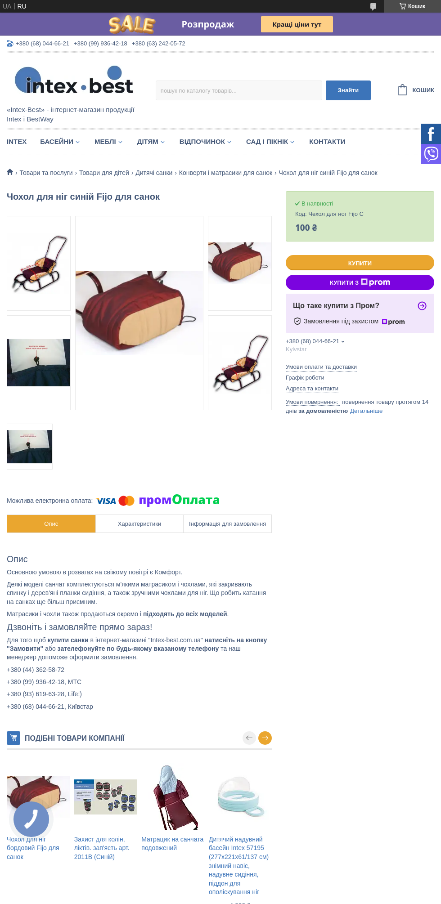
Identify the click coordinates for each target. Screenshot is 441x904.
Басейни (56, 141)
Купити (360, 263)
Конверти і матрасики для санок (225, 172)
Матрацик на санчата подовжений (172, 844)
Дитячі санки (153, 172)
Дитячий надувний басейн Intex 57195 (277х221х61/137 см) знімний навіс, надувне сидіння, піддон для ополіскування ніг (239, 866)
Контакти (327, 141)
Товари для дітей (104, 172)
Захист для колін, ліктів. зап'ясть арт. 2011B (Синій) (102, 848)
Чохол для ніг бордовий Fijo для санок (33, 848)
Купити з (360, 282)
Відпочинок (202, 141)
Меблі (105, 141)
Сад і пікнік (267, 141)
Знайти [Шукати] (348, 90)
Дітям (147, 141)
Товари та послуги (45, 172)
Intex (17, 141)
